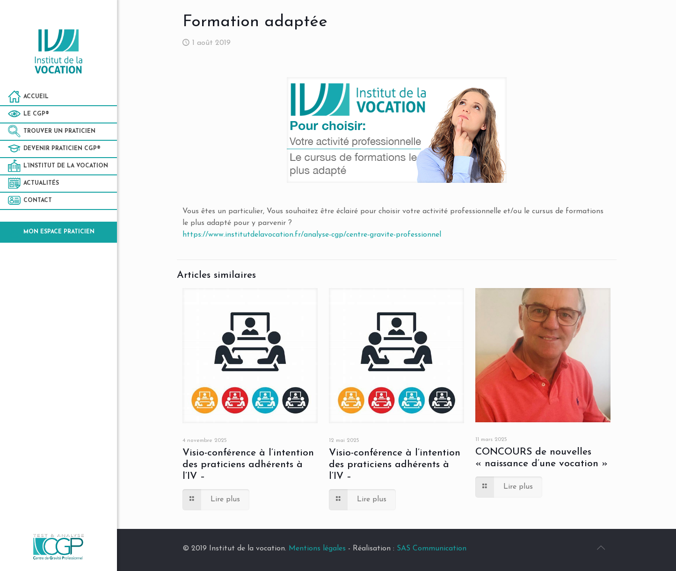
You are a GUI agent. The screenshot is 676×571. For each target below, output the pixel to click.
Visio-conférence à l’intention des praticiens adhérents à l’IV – (248, 464)
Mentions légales (317, 548)
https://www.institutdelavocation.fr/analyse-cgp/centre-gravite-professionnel (311, 235)
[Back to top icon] (601, 548)
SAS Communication (431, 548)
